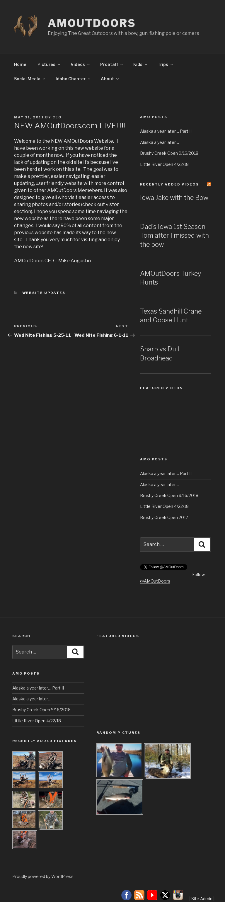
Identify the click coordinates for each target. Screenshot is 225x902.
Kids (140, 64)
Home (20, 64)
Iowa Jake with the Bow (174, 197)
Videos (81, 64)
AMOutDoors (92, 23)
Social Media (30, 78)
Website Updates (44, 293)
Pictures (49, 64)
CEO (57, 117)
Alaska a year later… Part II (166, 131)
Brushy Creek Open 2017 (164, 517)
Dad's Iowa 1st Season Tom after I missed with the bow (174, 236)
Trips (166, 64)
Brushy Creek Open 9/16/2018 (169, 153)
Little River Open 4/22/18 (164, 164)
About (110, 78)
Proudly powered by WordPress (43, 876)
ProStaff (112, 64)
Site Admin (201, 898)
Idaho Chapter (73, 78)
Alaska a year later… (159, 142)
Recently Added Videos (169, 184)
